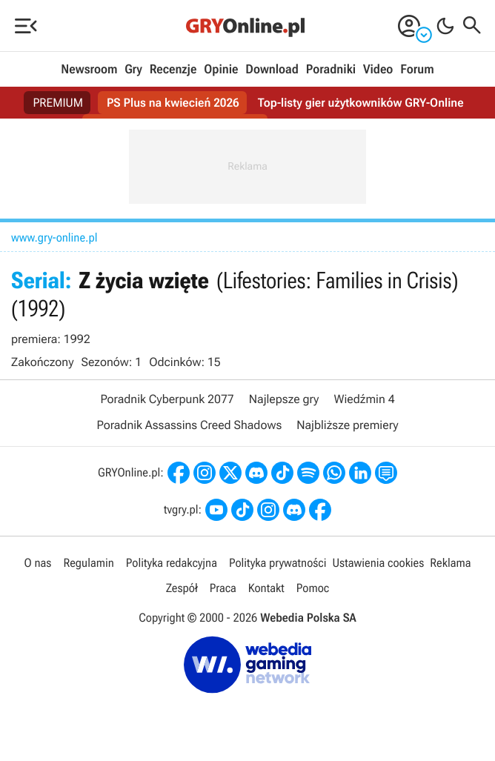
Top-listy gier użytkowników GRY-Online (361, 103)
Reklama (450, 563)
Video (378, 69)
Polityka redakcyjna (171, 563)
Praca (223, 588)
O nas (38, 563)
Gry (133, 69)
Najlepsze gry (284, 399)
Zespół (182, 588)
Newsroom (89, 69)
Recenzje (173, 69)
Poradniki (331, 69)
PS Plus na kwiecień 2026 (173, 103)
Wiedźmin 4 (363, 399)
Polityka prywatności (278, 563)
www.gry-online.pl (54, 237)
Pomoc (312, 588)
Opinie (221, 69)
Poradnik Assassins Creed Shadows (189, 425)
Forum (416, 69)
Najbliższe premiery (347, 425)
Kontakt (266, 588)
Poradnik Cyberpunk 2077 (166, 399)
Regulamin (88, 563)
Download (272, 69)
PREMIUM (58, 103)
